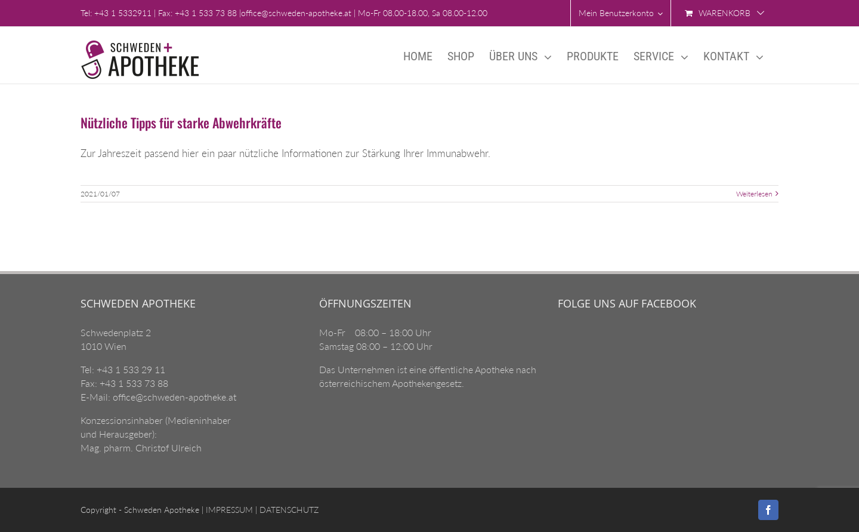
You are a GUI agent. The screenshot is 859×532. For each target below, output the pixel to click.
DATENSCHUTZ (288, 510)
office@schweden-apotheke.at (296, 13)
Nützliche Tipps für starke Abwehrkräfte (181, 122)
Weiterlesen (754, 193)
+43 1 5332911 (123, 13)
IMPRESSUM (228, 510)
